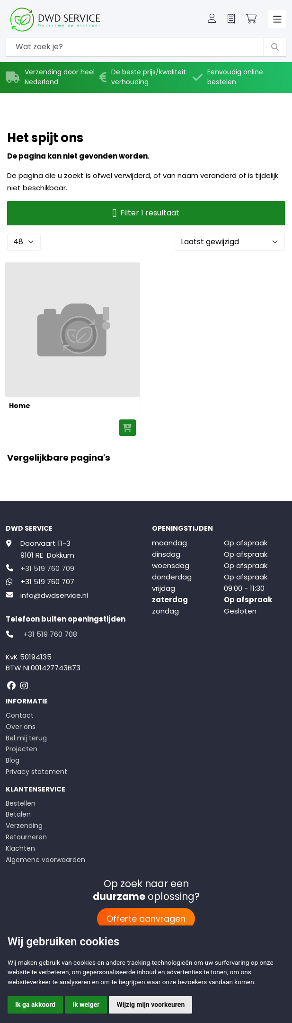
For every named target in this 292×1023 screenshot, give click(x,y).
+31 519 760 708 (50, 634)
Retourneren (26, 837)
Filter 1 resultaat (146, 213)
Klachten (20, 848)
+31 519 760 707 (47, 582)
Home (19, 405)
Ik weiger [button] (85, 1004)
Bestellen (20, 803)
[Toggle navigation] (277, 19)
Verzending (24, 825)
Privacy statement (36, 771)
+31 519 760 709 (47, 568)
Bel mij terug (26, 738)
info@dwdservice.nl (54, 595)
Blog (12, 760)
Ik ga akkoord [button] (35, 1004)
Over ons (20, 726)
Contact (20, 715)
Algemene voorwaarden (45, 859)
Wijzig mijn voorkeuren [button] (150, 1004)
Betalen (18, 814)
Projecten (21, 749)
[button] (212, 19)
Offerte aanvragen (146, 919)
